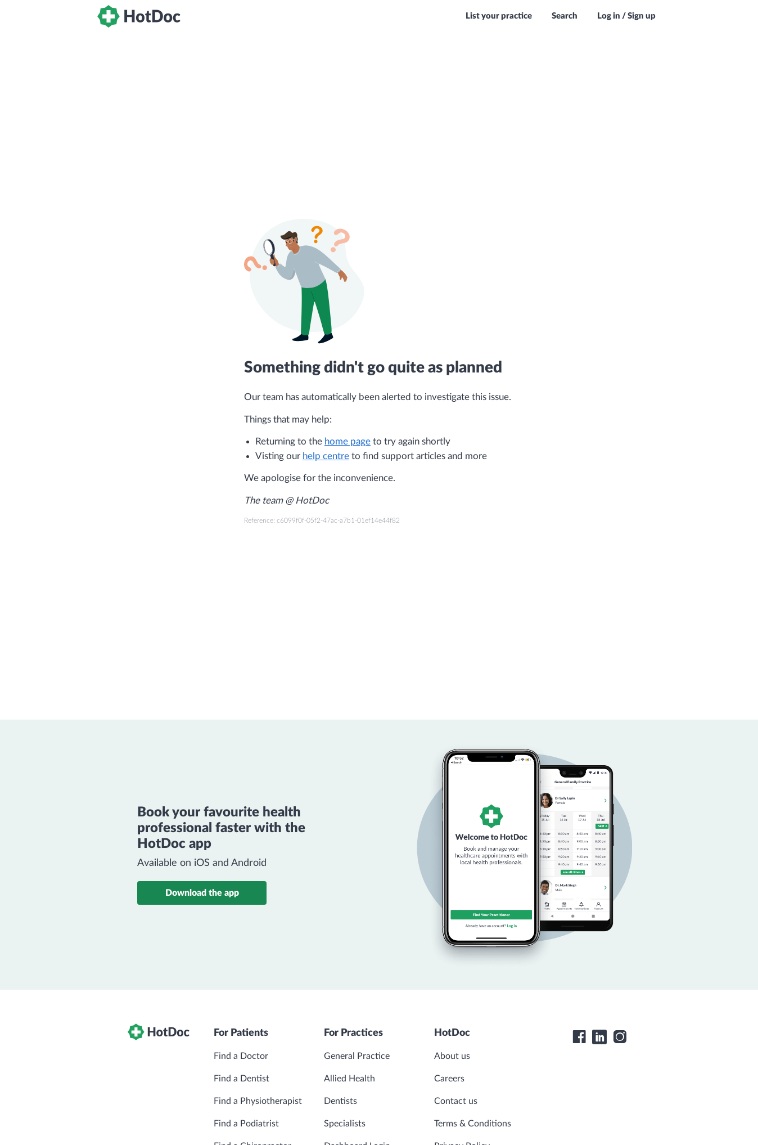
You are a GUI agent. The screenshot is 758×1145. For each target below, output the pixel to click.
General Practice (357, 1056)
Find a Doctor (241, 1056)
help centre (326, 456)
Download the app (202, 892)
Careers (449, 1078)
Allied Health (349, 1078)
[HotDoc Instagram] (620, 1037)
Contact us (455, 1101)
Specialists (345, 1123)
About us (452, 1056)
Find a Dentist (241, 1078)
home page (347, 441)
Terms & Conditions (472, 1123)
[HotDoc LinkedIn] (599, 1037)
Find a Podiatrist (246, 1123)
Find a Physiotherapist (258, 1101)
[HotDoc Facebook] (579, 1037)
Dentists (340, 1101)
